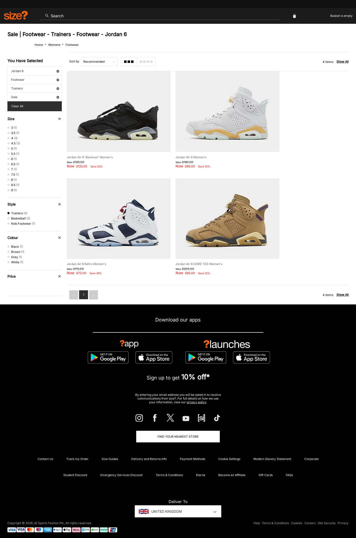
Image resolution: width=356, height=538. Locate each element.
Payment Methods (192, 455)
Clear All (17, 106)
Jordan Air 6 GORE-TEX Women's (90, 247)
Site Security (327, 520)
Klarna (200, 471)
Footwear (35, 79)
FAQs (289, 471)
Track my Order (77, 455)
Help (256, 520)
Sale (35, 97)
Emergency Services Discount (121, 471)
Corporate (311, 455)
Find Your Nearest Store (178, 433)
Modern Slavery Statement (272, 455)
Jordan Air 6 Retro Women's (282, 149)
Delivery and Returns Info (149, 455)
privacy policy (196, 399)
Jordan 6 (35, 71)
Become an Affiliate (231, 471)
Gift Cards (266, 471)
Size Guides (110, 455)
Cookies (296, 520)
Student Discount (75, 471)
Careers (310, 520)
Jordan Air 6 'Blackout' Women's (90, 149)
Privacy (343, 520)
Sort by (74, 61)
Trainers (35, 88)
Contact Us (45, 455)
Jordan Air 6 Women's (180, 149)
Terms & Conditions (169, 471)
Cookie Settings (229, 455)
